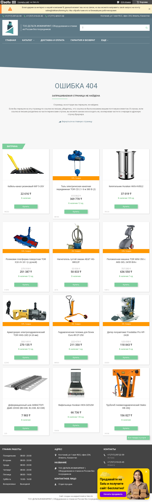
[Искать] (146, 28)
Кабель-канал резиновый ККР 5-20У (26, 186)
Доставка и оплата (52, 40)
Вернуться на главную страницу (77, 121)
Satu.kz (90, 496)
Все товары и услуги (137, 438)
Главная (10, 40)
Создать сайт (23, 2)
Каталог (27, 40)
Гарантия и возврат (83, 40)
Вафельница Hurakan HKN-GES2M (76, 405)
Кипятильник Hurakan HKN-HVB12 (126, 186)
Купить (26, 206)
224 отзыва (126, 2)
